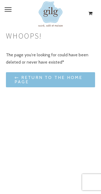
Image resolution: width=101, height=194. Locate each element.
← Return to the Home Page (48, 79)
